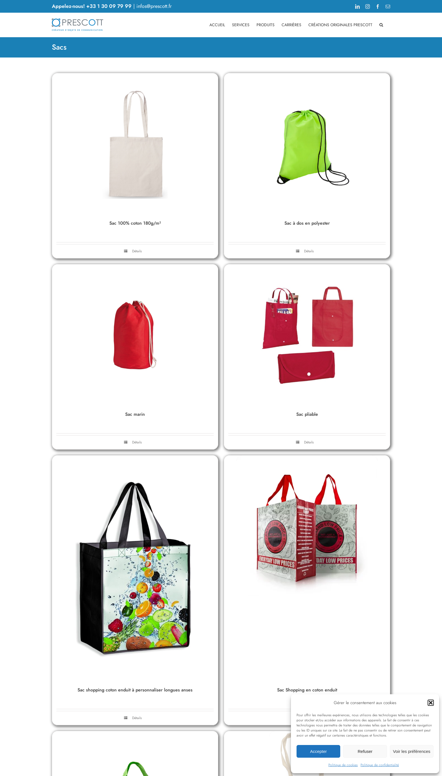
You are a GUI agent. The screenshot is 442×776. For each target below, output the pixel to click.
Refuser (365, 751)
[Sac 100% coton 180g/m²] (135, 143)
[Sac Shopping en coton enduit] (307, 568)
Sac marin (135, 414)
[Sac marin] (135, 334)
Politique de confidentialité (380, 765)
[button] (431, 703)
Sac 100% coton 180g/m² (135, 223)
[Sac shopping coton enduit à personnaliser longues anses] (135, 568)
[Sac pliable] (307, 334)
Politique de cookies (343, 765)
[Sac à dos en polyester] (307, 143)
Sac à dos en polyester (307, 223)
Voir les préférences (411, 751)
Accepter (318, 751)
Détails (137, 251)
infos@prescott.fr (154, 6)
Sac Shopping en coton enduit (307, 690)
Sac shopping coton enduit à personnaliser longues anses (135, 690)
